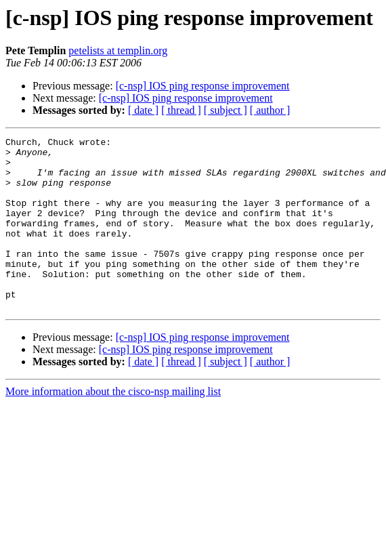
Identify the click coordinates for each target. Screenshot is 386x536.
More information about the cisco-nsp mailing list (113, 426)
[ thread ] (181, 110)
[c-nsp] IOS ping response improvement (203, 85)
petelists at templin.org (117, 50)
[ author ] (270, 110)
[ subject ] (225, 110)
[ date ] (143, 110)
